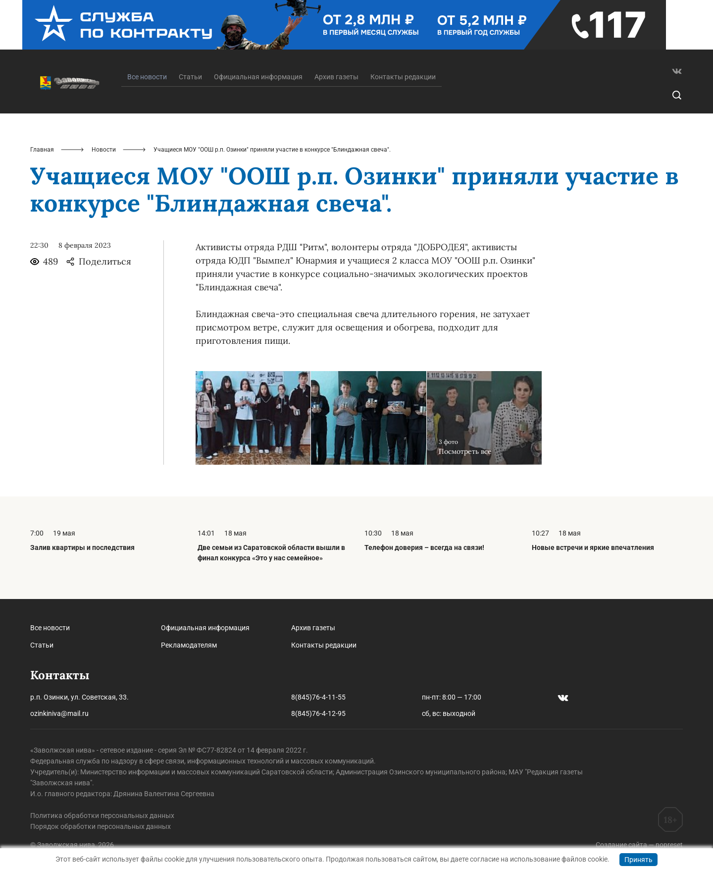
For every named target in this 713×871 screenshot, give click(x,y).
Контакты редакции (403, 77)
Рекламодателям (189, 645)
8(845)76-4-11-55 (318, 697)
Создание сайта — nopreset (639, 845)
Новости (104, 149)
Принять (638, 860)
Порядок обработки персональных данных (100, 826)
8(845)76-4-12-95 (318, 713)
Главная (42, 149)
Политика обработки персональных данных (102, 815)
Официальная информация (258, 77)
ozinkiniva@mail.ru (59, 713)
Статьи (190, 77)
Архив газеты (336, 77)
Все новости (50, 628)
